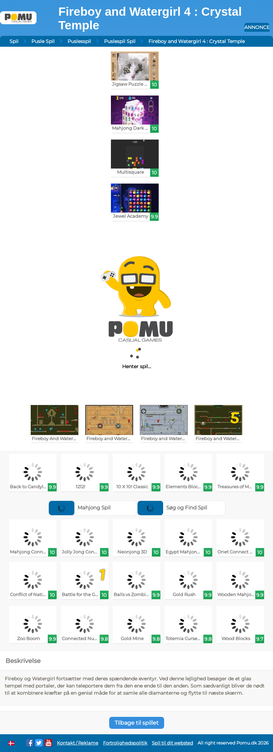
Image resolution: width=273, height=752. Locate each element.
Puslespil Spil (119, 41)
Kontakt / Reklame (77, 743)
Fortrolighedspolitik (125, 743)
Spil (14, 41)
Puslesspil (79, 41)
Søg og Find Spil (172, 507)
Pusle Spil (43, 41)
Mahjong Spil (80, 507)
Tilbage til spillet (137, 723)
